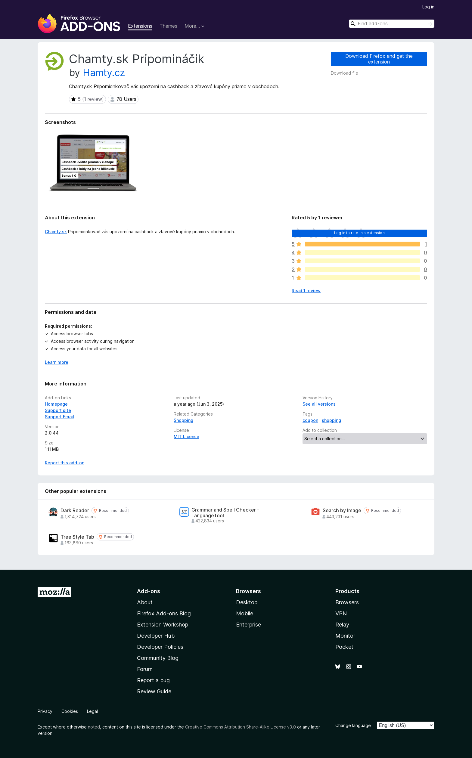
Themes (168, 26)
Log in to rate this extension (359, 232)
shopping (331, 420)
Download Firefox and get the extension (379, 59)
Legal (92, 711)
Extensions (140, 26)
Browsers (347, 602)
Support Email (59, 416)
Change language (353, 725)
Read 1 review (306, 290)
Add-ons (148, 591)
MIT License (186, 436)
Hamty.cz (104, 73)
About (145, 602)
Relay (342, 624)
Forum (145, 669)
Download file (344, 73)
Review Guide (154, 691)
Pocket (344, 647)
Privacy (45, 711)
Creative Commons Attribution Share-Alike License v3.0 (240, 726)
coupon (310, 420)
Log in (428, 6)
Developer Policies (160, 647)
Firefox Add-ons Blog (164, 613)
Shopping (183, 420)
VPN (341, 613)
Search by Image (342, 510)
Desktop (246, 602)
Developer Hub (156, 636)
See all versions (319, 404)
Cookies (69, 711)
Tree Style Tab (77, 537)
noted (94, 726)
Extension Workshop (162, 624)
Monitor (345, 636)
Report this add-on (64, 462)
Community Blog (158, 658)
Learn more (56, 362)
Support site (58, 410)
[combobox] (391, 24)
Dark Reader (75, 510)
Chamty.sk (56, 231)
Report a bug (153, 680)
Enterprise (248, 624)
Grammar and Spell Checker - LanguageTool (225, 512)
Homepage (56, 404)
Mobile (244, 613)
